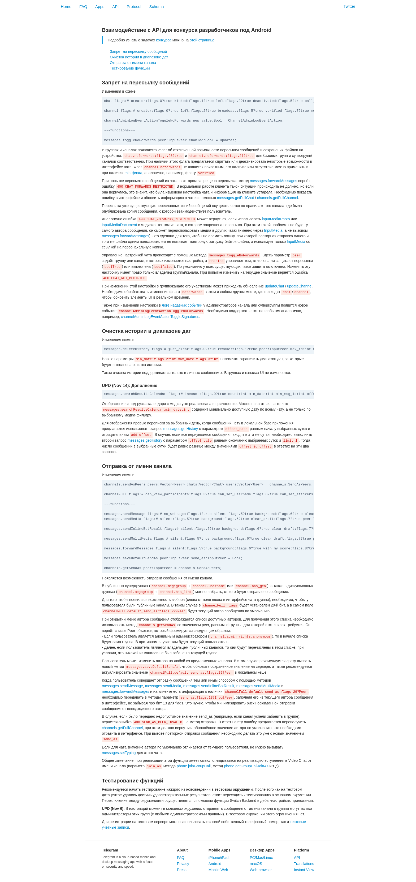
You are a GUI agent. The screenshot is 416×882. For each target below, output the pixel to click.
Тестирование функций (130, 68)
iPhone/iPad (219, 857)
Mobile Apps (220, 850)
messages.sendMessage (122, 686)
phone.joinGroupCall (194, 766)
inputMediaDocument (119, 225)
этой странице (202, 40)
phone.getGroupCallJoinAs (246, 766)
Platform (301, 850)
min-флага (133, 173)
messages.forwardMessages (273, 181)
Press (182, 870)
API (115, 6)
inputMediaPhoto (276, 219)
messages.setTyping (119, 753)
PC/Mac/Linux (261, 857)
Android (215, 864)
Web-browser (261, 870)
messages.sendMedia (163, 686)
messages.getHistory (180, 429)
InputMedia (273, 230)
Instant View (304, 870)
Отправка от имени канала (133, 63)
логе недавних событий (182, 305)
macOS (256, 864)
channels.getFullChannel (277, 198)
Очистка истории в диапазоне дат (139, 57)
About (182, 850)
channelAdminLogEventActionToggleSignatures (160, 317)
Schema (156, 6)
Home (66, 6)
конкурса (163, 40)
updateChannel (299, 286)
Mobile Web (218, 870)
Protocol (134, 6)
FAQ (83, 6)
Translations (304, 864)
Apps (99, 6)
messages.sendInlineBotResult (208, 686)
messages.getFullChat (235, 198)
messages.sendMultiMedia (258, 686)
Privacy (183, 864)
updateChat (274, 286)
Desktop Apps (262, 850)
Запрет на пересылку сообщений (138, 51)
